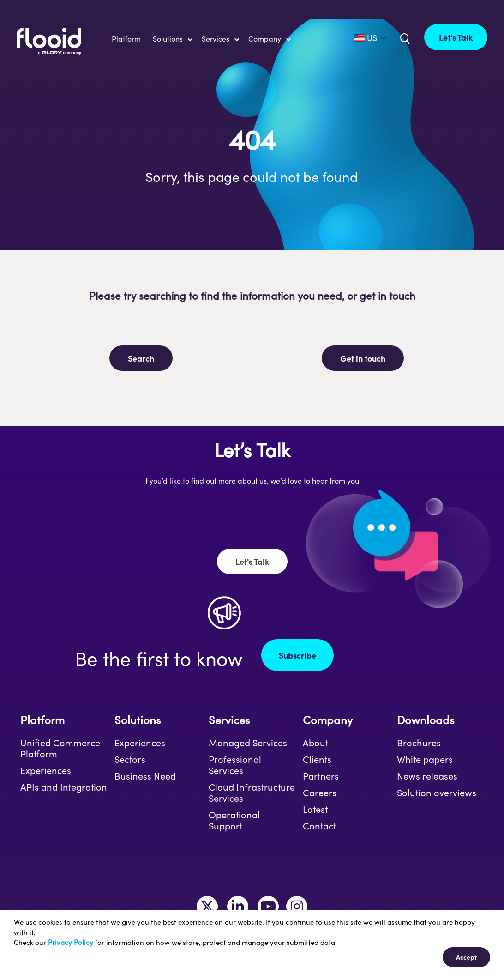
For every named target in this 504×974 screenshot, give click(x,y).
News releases (427, 775)
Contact (319, 825)
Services (229, 719)
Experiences (45, 770)
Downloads (425, 719)
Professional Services (235, 765)
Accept (466, 957)
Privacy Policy (70, 942)
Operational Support (234, 820)
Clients (317, 759)
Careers (319, 792)
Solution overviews (436, 792)
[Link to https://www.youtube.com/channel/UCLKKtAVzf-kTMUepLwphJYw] (268, 906)
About (315, 742)
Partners (321, 775)
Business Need (145, 775)
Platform (42, 719)
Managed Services (248, 742)
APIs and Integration (63, 786)
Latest (315, 809)
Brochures (419, 742)
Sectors (129, 759)
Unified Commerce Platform (60, 748)
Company (328, 719)
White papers (425, 759)
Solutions (137, 719)
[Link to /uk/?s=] (403, 37)
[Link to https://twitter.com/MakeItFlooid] (207, 906)
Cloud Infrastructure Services (252, 792)
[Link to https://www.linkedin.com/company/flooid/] (237, 906)
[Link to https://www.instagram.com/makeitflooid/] (296, 906)
